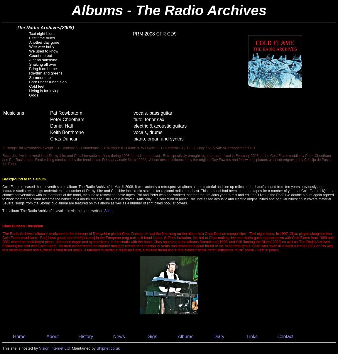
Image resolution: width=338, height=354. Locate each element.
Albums (185, 336)
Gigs (152, 336)
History (86, 336)
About (52, 336)
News (119, 336)
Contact (285, 336)
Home (19, 336)
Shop (108, 211)
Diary (218, 336)
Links (252, 336)
